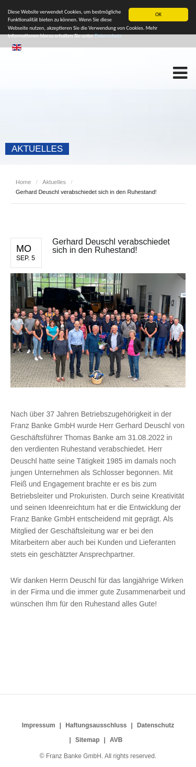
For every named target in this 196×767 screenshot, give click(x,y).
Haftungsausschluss (95, 725)
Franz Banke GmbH (68, 72)
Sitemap (87, 740)
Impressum (38, 725)
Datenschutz (155, 725)
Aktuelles (54, 182)
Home (23, 182)
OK (158, 14)
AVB (116, 740)
